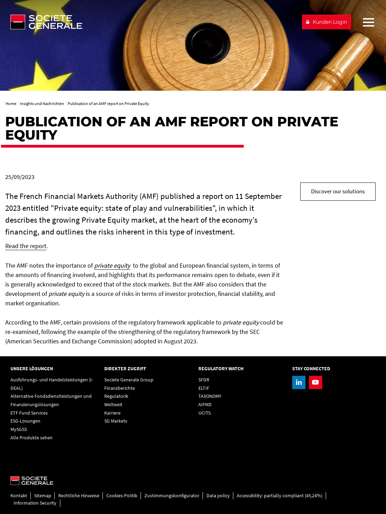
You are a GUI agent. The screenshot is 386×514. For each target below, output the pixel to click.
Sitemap (42, 495)
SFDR (203, 380)
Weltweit (113, 404)
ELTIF (203, 388)
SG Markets (115, 421)
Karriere (112, 413)
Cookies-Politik (121, 495)
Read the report (25, 246)
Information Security (35, 503)
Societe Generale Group (128, 380)
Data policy (218, 495)
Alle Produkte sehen (31, 437)
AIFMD (205, 404)
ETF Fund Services (29, 413)
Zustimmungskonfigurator (171, 495)
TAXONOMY (209, 396)
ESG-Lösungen (25, 421)
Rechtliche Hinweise (78, 495)
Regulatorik (116, 396)
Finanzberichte (119, 388)
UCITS (204, 413)
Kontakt (18, 495)
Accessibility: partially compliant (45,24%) (280, 495)
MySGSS (18, 429)
